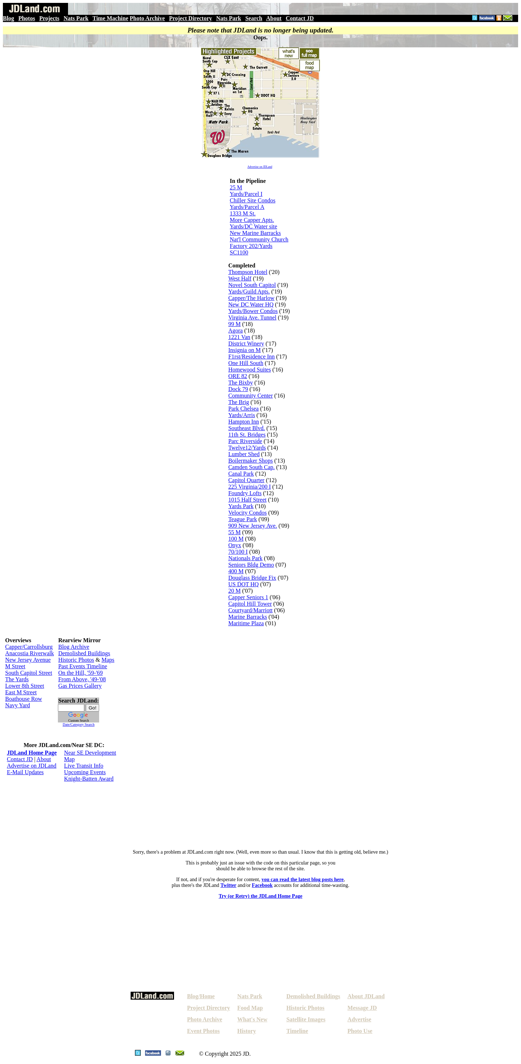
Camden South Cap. (251, 467)
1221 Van (239, 337)
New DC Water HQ (251, 304)
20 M (234, 591)
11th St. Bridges (247, 435)
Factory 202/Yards (251, 246)
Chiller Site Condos (252, 200)
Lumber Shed (244, 454)
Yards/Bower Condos (253, 311)
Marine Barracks (247, 617)
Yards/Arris (241, 415)
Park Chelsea (243, 409)
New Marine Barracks (255, 233)
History (246, 1031)
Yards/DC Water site (253, 226)
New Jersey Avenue (28, 660)
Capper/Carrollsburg (28, 647)
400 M (235, 571)
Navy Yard (17, 705)
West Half (239, 278)
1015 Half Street (247, 500)
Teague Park (242, 519)
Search (253, 18)
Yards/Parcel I (246, 194)
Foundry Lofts (245, 493)
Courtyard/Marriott (250, 610)
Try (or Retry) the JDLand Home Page (260, 896)
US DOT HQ (243, 584)
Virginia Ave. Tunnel (252, 317)
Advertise (359, 1019)
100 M (235, 539)
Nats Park (76, 18)
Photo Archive (147, 18)
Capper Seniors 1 (248, 597)
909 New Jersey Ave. (252, 526)
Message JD (362, 1008)
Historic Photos (76, 660)
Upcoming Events (85, 772)
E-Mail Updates (25, 772)
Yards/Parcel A (247, 207)
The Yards (17, 679)
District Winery (246, 343)
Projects (49, 18)
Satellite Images (305, 1019)
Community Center (250, 395)
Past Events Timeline (82, 666)
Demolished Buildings (84, 653)
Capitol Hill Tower (250, 604)
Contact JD (300, 18)
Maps (108, 660)
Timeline (297, 1031)
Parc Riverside (245, 441)
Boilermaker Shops (250, 461)
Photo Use (359, 1031)
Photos (26, 18)
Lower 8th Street (24, 686)
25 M (236, 187)
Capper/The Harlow (251, 298)
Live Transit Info (83, 766)
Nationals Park (245, 558)
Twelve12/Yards (247, 448)
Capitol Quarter (246, 480)
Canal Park (241, 474)
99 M (234, 324)
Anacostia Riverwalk (29, 653)
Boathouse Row (23, 699)
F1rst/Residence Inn (251, 356)
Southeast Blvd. (246, 428)
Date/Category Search (78, 724)
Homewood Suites (249, 369)
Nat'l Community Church (259, 239)
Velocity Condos (247, 513)
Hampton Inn (243, 422)
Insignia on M (244, 350)
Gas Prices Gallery (80, 686)
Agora (235, 330)
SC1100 (239, 252)
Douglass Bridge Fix (252, 578)
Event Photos (203, 1031)
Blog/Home (201, 996)
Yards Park (241, 506)
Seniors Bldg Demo (251, 565)
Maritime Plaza (246, 623)
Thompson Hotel (247, 272)
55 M (234, 532)
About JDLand (366, 996)
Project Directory (190, 18)
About (273, 18)
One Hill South (245, 363)
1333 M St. (243, 213)
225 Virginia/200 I (249, 487)
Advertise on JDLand (259, 166)
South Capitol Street (28, 673)
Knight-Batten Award (89, 779)
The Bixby (240, 382)
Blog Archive (73, 647)
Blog (8, 18)
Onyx (234, 545)
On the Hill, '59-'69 (80, 673)
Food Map (250, 1008)
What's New (252, 1019)
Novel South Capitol (252, 285)
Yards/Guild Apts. (249, 291)
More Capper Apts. (252, 220)
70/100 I (238, 552)
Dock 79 (238, 389)
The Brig (238, 402)
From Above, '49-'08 (82, 679)
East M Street (21, 692)
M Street (15, 666)
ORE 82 (237, 376)
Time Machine (110, 18)
